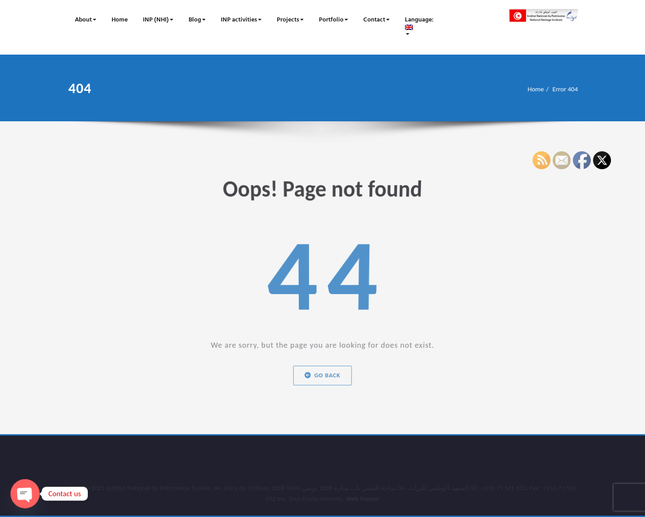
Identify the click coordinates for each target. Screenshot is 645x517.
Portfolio (333, 20)
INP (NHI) (158, 20)
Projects (290, 20)
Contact (376, 20)
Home (120, 20)
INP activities (241, 20)
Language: (420, 25)
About (85, 20)
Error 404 (569, 89)
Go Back (322, 376)
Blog (197, 20)
